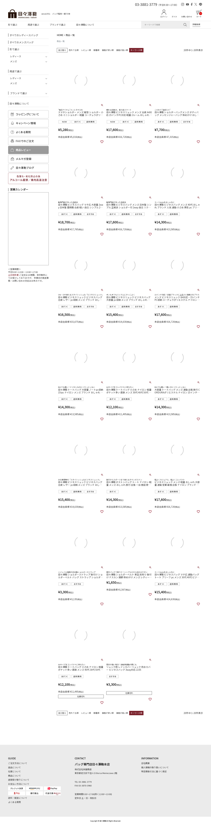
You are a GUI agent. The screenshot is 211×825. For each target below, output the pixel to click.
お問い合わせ (186, 16)
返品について (14, 767)
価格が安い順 (108, 50)
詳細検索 (196, 24)
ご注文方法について (17, 763)
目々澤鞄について (85, 24)
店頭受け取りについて (18, 779)
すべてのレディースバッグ (24, 35)
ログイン (164, 16)
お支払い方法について (18, 783)
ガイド (174, 16)
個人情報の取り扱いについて (155, 767)
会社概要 (145, 763)
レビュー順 (86, 50)
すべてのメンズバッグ (22, 42)
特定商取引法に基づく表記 (154, 771)
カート (199, 15)
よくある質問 (14, 802)
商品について (14, 775)
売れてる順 (74, 50)
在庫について (14, 771)
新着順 (96, 50)
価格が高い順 (122, 50)
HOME (60, 35)
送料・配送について (17, 797)
